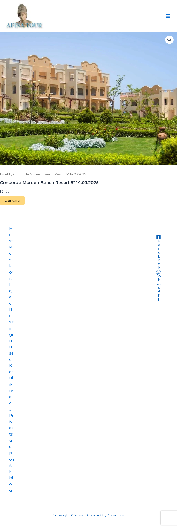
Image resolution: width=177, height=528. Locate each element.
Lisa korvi (12, 200)
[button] (169, 40)
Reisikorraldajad (11, 275)
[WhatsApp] (158, 284)
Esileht (5, 174)
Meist (11, 234)
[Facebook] (158, 252)
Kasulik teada (11, 387)
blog (11, 484)
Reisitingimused (11, 334)
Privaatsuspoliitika (11, 443)
